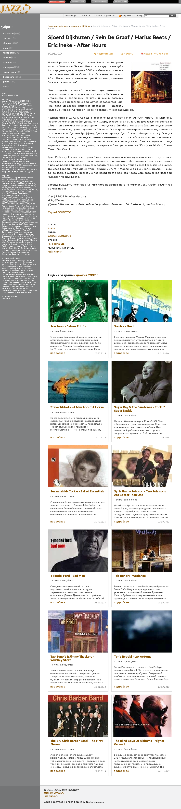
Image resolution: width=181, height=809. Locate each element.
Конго (5, 248)
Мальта (33, 240)
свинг (26, 280)
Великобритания (19, 186)
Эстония (15, 236)
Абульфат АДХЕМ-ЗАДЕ (20, 101)
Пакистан (32, 216)
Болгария (20, 184)
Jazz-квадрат (18, 12)
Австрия (16, 178)
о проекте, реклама (104, 15)
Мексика (15, 212)
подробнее (57, 352)
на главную (71, 15)
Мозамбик (15, 250)
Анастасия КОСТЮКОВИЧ (13, 108)
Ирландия (30, 198)
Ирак (15, 198)
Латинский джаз (14, 266)
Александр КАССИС (11, 103)
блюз (4, 95)
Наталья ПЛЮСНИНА (23, 147)
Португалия (29, 218)
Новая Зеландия (9, 216)
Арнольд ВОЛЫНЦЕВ (21, 117)
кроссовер (17, 278)
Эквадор (6, 236)
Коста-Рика (14, 206)
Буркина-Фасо (25, 244)
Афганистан (7, 182)
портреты (11, 52)
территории (12, 72)
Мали (26, 210)
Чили (10, 234)
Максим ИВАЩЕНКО (18, 141)
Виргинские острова (21, 188)
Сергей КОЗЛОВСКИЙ (14, 158)
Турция (19, 228)
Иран (21, 198)
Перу (12, 218)
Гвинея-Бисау (22, 246)
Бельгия (5, 184)
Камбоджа (24, 202)
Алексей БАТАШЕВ (18, 105)
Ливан (12, 208)
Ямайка (5, 238)
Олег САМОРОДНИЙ (26, 151)
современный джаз (11, 292)
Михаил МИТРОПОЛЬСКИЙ (17, 144)
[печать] (127, 53)
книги (8, 48)
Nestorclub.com (95, 801)
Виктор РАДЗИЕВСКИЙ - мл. (14, 123)
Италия (24, 200)
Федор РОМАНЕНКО (26, 164)
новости (85, 15)
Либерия (25, 248)
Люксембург (28, 208)
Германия (32, 190)
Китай (22, 204)
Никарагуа (29, 214)
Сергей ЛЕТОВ (22, 159)
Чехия (4, 234)
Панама (5, 218)
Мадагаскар (23, 240)
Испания (16, 200)
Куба (22, 206)
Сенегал (5, 222)
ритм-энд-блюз (9, 280)
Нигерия (6, 214)
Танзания (6, 254)
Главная (52, 25)
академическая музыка (23, 260)
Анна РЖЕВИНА (19, 115)
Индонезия (7, 198)
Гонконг (5, 192)
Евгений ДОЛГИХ (24, 131)
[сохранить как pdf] (154, 53)
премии (10, 62)
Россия (18, 220)
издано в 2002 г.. (80, 25)
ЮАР (32, 236)
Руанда (5, 252)
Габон (13, 190)
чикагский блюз (9, 290)
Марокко (6, 212)
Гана (19, 190)
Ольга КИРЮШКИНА (11, 153)
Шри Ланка (7, 242)
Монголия (25, 250)
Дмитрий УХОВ (25, 129)
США (21, 224)
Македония (7, 210)
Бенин (12, 184)
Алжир (5, 180)
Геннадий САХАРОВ (21, 125)
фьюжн (29, 286)
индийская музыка (17, 272)
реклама (6, 299)
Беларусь (29, 182)
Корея (5, 206)
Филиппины (17, 254)
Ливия (33, 248)
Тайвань (6, 226)
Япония (26, 254)
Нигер (34, 250)
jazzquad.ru (51, 796)
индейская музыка (19, 270)
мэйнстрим (15, 268)
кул (34, 264)
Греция (13, 192)
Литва (18, 208)
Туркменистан (8, 228)
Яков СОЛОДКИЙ (25, 172)
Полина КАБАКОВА (28, 156)
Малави (5, 250)
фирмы (9, 81)
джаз (10, 95)
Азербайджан (27, 178)
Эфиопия (24, 236)
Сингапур (22, 222)
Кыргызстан (31, 206)
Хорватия (27, 232)
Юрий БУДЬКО (9, 166)
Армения (24, 180)
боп (4, 266)
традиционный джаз (18, 284)
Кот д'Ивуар (14, 248)
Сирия (13, 252)
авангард (6, 260)
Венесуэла (6, 188)
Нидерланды (17, 214)
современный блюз (17, 282)
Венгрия (31, 186)
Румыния (26, 220)
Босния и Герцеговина (20, 238)
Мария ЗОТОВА (18, 143)
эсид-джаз (31, 290)
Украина (17, 230)
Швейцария (19, 234)
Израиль (16, 196)
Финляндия (7, 232)
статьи (9, 38)
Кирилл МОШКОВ (18, 133)
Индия (24, 196)
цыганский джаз (20, 289)
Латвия (5, 208)
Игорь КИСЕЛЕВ (9, 172)
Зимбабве (6, 196)
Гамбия (5, 246)
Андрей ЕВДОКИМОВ (12, 111)
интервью (11, 33)
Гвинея (12, 246)
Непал (33, 212)
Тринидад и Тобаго (20, 226)
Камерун (6, 204)
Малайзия (18, 210)
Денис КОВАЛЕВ (20, 127)
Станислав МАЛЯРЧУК (12, 161)
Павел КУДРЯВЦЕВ (10, 156)
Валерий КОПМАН (23, 121)
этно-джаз (26, 292)
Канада (14, 204)
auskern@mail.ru (54, 792)
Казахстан (13, 202)
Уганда (27, 228)
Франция (17, 232)
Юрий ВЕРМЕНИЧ (25, 166)
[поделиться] (103, 53)
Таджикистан (23, 252)
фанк (12, 286)
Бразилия (30, 184)
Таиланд (28, 224)
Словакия (32, 222)
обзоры (11, 43)
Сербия (13, 222)
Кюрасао (12, 240)
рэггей (20, 280)
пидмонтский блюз (11, 276)
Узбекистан (7, 230)
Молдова (24, 212)
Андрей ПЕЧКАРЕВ (20, 113)
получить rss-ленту (130, 15)
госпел (24, 268)
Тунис (33, 226)
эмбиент (22, 290)
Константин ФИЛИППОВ (13, 135)
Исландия (6, 200)
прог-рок (6, 278)
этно (16, 95)
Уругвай (26, 230)
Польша (19, 218)
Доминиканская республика (15, 194)
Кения (34, 238)
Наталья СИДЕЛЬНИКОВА (14, 149)
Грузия (21, 192)
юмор (6, 86)
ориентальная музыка (12, 274)
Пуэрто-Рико (8, 220)
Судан (15, 224)
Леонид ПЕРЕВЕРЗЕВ (11, 139)
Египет (32, 246)
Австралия (6, 178)
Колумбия (30, 204)
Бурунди (6, 186)
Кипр (4, 240)
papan (5, 101)
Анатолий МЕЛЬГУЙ (25, 109)
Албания (17, 242)
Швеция (29, 234)
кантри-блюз (29, 274)
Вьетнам (5, 190)
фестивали (12, 77)
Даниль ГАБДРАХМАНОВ (26, 169)
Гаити (24, 190)
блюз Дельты (16, 264)
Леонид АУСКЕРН (24, 137)
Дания (28, 192)
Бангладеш (19, 182)
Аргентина (14, 180)
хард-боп (6, 289)
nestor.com (57, 2)
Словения (6, 224)
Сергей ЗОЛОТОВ (10, 157)
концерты (11, 67)
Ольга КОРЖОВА (29, 153)
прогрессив (28, 278)
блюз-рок (27, 264)
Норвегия (22, 216)
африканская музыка (12, 262)
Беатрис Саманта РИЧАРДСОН (14, 120)
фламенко (20, 286)
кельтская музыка (29, 276)
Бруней (14, 244)
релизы (9, 57)
